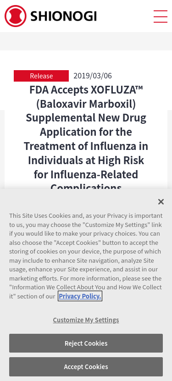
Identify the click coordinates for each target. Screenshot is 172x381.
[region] (86, 285)
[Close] (161, 202)
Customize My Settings (86, 319)
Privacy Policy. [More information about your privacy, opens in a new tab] (80, 296)
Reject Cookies (86, 343)
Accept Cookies (86, 366)
